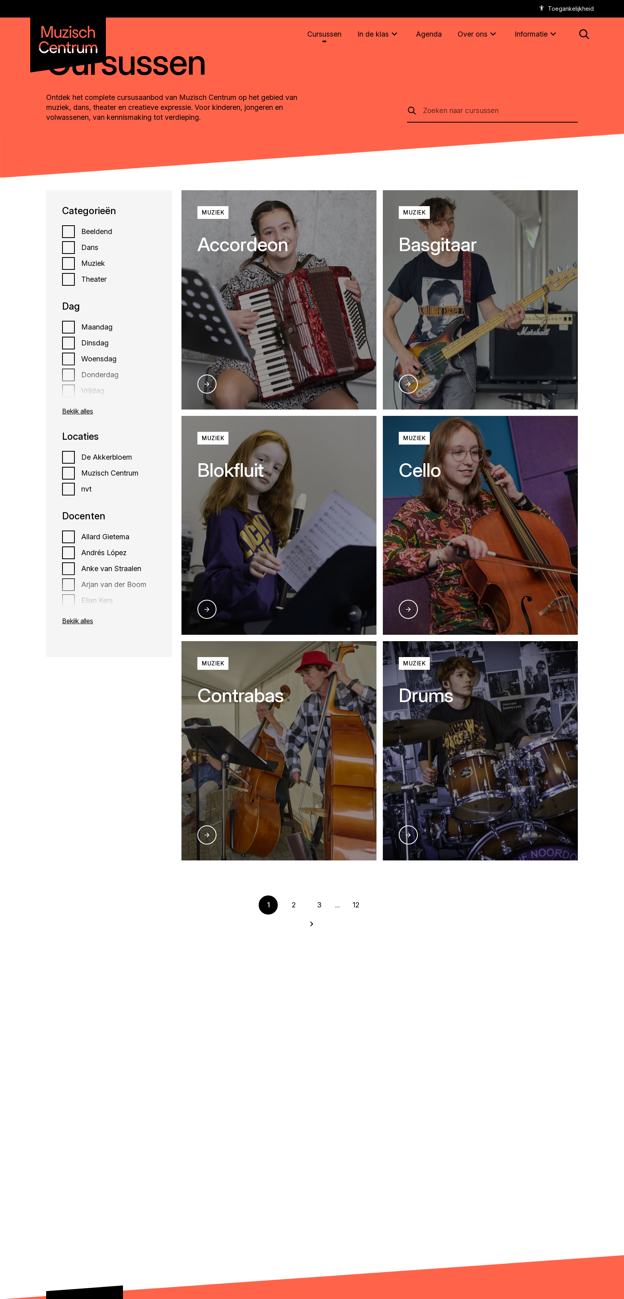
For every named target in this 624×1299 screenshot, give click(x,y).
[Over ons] (478, 34)
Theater (94, 279)
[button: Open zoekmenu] (584, 34)
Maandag (97, 327)
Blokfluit (230, 470)
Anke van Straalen (111, 569)
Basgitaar (438, 244)
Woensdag (99, 359)
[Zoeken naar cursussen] (500, 110)
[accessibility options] (566, 9)
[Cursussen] (324, 34)
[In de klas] (378, 34)
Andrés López (104, 553)
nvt (86, 489)
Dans (89, 248)
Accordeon (242, 244)
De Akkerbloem (106, 457)
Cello (420, 470)
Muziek (93, 263)
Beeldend (96, 232)
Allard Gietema (105, 537)
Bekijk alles (77, 411)
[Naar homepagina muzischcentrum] (68, 36)
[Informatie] (537, 34)
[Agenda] (429, 34)
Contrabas (240, 695)
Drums (426, 695)
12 (356, 905)
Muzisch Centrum (109, 473)
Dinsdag (95, 343)
